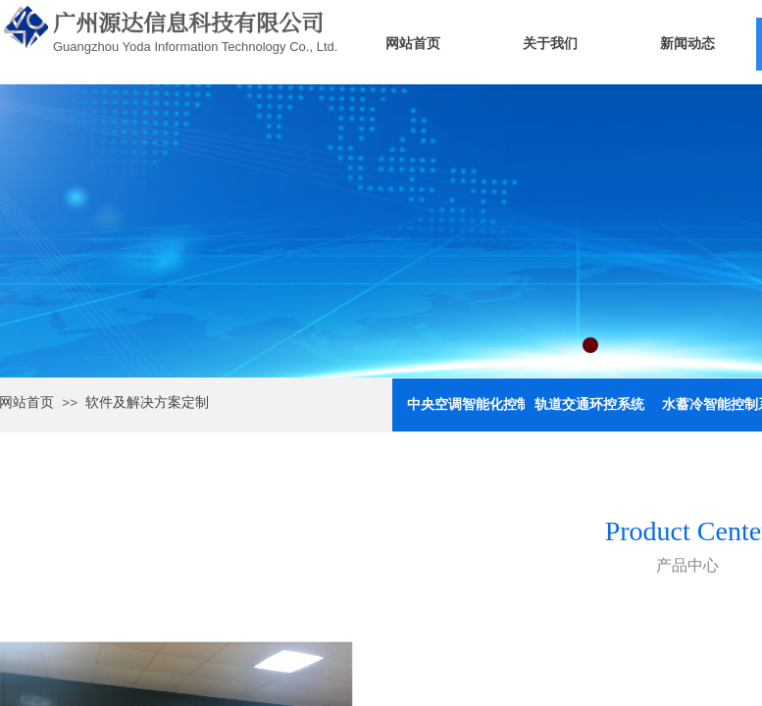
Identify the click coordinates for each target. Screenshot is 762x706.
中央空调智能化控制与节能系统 (466, 404)
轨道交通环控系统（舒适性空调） (593, 404)
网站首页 (412, 43)
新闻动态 (687, 43)
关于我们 (550, 43)
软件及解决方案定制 (147, 402)
